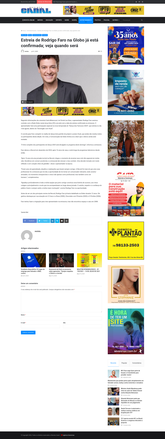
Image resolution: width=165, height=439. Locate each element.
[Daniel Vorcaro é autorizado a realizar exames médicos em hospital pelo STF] (113, 411)
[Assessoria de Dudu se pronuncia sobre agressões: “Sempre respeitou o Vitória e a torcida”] (61, 260)
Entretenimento (31, 30)
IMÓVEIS (40, 20)
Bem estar (24, 35)
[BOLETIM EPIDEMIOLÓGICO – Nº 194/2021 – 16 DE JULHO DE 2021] (89, 260)
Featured (45, 35)
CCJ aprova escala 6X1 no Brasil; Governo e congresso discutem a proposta (132, 420)
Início (23, 30)
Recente (113, 363)
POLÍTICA (98, 20)
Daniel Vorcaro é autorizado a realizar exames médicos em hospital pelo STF (130, 410)
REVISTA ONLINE (28, 20)
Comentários (136, 363)
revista (27, 51)
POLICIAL (107, 20)
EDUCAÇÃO (49, 20)
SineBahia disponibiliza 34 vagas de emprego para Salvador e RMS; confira (33, 271)
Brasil (30, 35)
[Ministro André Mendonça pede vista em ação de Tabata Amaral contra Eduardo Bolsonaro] (113, 391)
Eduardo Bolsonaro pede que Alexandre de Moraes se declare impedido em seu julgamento (131, 400)
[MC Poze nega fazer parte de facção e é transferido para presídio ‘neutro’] (113, 374)
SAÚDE (67, 20)
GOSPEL (74, 20)
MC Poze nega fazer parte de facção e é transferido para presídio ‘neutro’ (130, 373)
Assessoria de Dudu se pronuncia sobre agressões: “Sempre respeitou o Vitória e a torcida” (61, 271)
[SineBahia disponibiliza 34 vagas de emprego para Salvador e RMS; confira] (33, 260)
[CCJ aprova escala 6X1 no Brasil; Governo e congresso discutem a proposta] (113, 421)
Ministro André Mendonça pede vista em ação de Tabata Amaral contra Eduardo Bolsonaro (131, 390)
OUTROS (115, 20)
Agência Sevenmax (68, 435)
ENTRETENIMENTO (86, 20)
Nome (23, 315)
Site (64, 323)
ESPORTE (59, 20)
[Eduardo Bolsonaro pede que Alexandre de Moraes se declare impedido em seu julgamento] (113, 401)
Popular (124, 363)
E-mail (23, 323)
